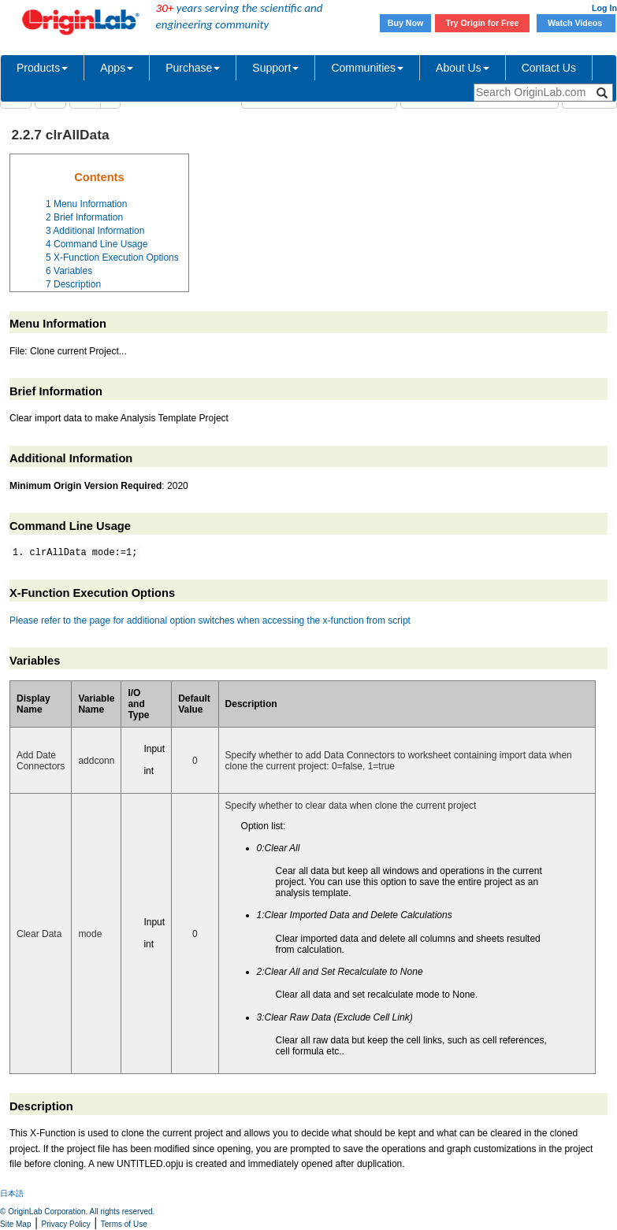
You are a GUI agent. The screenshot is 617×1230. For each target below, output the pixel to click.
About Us (462, 67)
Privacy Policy (66, 1224)
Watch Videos (576, 23)
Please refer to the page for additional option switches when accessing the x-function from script (210, 620)
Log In (604, 8)
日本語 (12, 1193)
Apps (116, 67)
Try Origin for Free (482, 23)
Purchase (192, 67)
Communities (367, 67)
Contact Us (549, 67)
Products (42, 67)
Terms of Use (124, 1224)
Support (275, 67)
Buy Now (406, 23)
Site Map (15, 1224)
